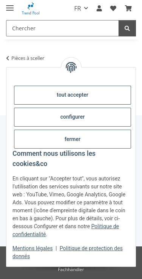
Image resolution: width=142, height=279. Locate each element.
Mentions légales (32, 248)
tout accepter (72, 95)
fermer (72, 139)
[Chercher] (62, 28)
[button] (99, 8)
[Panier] (128, 8)
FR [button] (77, 8)
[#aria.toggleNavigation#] (10, 4)
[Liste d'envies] (113, 8)
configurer (72, 117)
